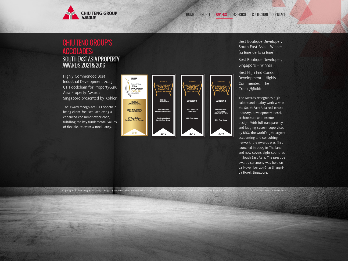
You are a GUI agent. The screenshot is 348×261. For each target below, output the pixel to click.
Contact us (257, 190)
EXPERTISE (239, 15)
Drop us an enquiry (275, 190)
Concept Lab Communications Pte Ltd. (135, 190)
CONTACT (279, 15)
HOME (190, 15)
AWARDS (221, 15)
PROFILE (205, 15)
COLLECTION (260, 15)
